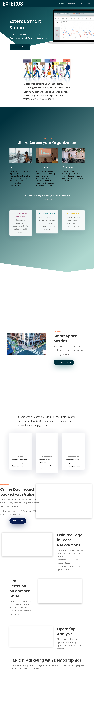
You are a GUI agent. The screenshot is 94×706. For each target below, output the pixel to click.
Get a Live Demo (20, 47)
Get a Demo (18, 521)
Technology (71, 3)
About (82, 3)
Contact (88, 3)
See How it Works (64, 362)
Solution (61, 3)
